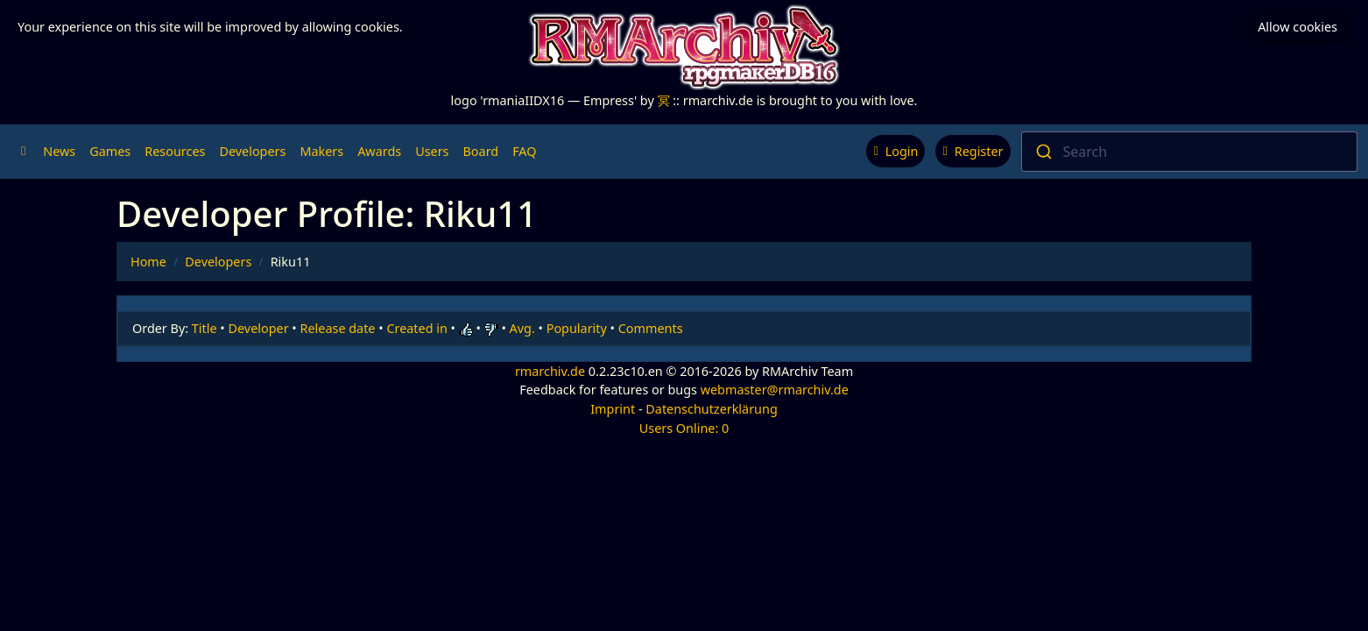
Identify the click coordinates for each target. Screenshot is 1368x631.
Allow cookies (1297, 26)
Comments (650, 328)
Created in (416, 328)
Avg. (522, 328)
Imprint (612, 409)
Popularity (576, 328)
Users (431, 151)
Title (204, 328)
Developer (259, 328)
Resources (175, 151)
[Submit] (1042, 151)
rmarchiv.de (550, 371)
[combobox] (1189, 151)
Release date (338, 328)
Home (148, 261)
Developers (252, 151)
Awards (379, 151)
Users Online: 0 (684, 428)
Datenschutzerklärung (711, 409)
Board (481, 151)
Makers (321, 151)
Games (109, 151)
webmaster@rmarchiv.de (775, 389)
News (59, 151)
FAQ (524, 151)
